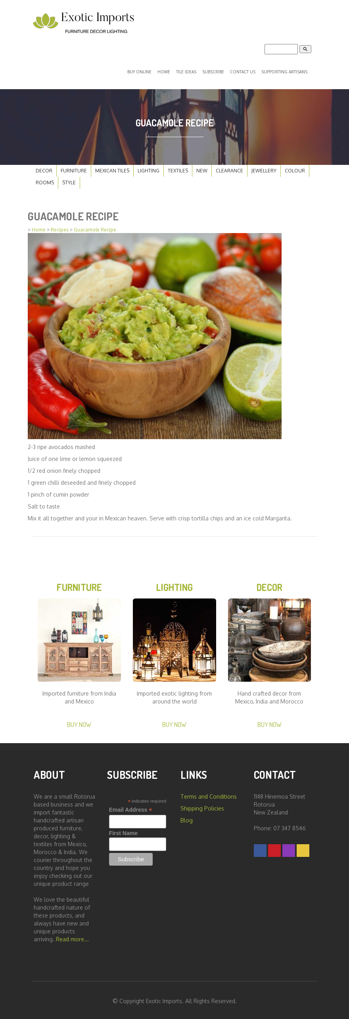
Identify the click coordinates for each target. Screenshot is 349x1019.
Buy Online (139, 70)
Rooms (45, 179)
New (201, 167)
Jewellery (263, 167)
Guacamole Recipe (95, 226)
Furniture (74, 167)
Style (69, 179)
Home (163, 70)
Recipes (60, 226)
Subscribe (213, 70)
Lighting (148, 167)
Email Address (130, 808)
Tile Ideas (186, 70)
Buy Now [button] (79, 722)
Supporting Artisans (284, 70)
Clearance (229, 167)
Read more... (72, 937)
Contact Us (242, 70)
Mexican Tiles (112, 167)
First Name (123, 831)
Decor (44, 167)
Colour (295, 167)
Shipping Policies (202, 806)
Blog (186, 818)
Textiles (178, 167)
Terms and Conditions (208, 794)
